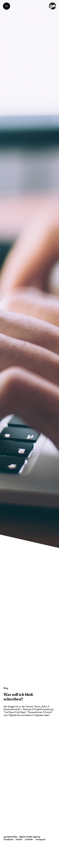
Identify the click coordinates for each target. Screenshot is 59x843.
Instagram (41, 839)
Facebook (8, 839)
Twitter (19, 839)
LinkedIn (29, 839)
